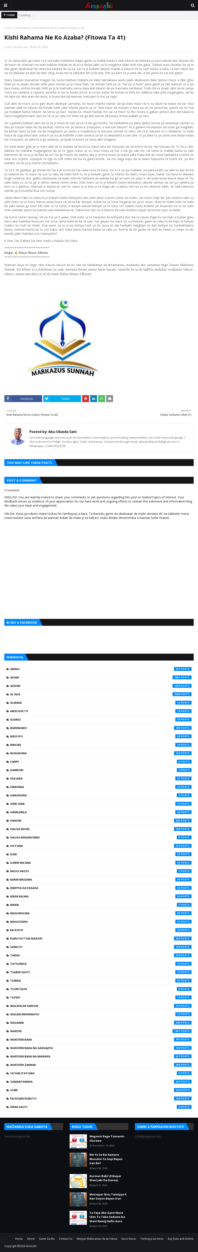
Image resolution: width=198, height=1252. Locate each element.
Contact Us (65, 1239)
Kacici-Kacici (101, 871)
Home (8, 28)
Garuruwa (101, 795)
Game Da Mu (47, 1239)
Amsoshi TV (101, 711)
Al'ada (101, 694)
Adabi (101, 677)
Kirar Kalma (101, 896)
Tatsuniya (101, 964)
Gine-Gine (101, 804)
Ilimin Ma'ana (101, 863)
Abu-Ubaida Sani (17, 47)
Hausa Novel (101, 829)
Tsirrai (101, 981)
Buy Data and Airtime (181, 1239)
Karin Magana (101, 879)
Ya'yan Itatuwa (101, 1073)
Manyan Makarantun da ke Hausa (97, 1239)
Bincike (101, 745)
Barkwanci (101, 728)
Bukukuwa (101, 753)
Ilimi (101, 854)
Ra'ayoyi (101, 930)
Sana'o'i (101, 947)
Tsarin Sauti (101, 972)
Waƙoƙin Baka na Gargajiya (101, 1048)
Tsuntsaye (101, 989)
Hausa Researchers (101, 837)
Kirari (101, 905)
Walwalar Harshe (101, 1006)
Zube (101, 1090)
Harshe (101, 821)
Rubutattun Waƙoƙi (101, 938)
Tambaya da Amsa (152, 1239)
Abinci (101, 669)
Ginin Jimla (101, 812)
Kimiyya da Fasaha (101, 888)
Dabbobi (101, 770)
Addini (101, 686)
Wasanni (101, 1023)
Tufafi (101, 997)
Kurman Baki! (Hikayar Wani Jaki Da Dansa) (105, 1178)
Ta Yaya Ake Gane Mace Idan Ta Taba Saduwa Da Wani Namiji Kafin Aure (107, 1217)
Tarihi (101, 955)
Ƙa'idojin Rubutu (101, 1098)
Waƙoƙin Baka (101, 1039)
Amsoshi (31, 1246)
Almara (101, 703)
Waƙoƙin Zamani (101, 1065)
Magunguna (101, 913)
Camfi (101, 762)
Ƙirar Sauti (101, 1107)
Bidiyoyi (101, 736)
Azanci (101, 719)
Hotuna (101, 846)
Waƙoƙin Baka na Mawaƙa (101, 1056)
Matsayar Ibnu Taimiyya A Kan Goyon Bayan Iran (107, 1196)
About (31, 1239)
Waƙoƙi (101, 1031)
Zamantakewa (22, 28)
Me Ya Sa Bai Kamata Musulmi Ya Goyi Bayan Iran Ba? (106, 1159)
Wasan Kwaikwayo (101, 1014)
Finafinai (101, 787)
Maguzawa (101, 922)
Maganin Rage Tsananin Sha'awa (106, 1138)
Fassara (101, 778)
